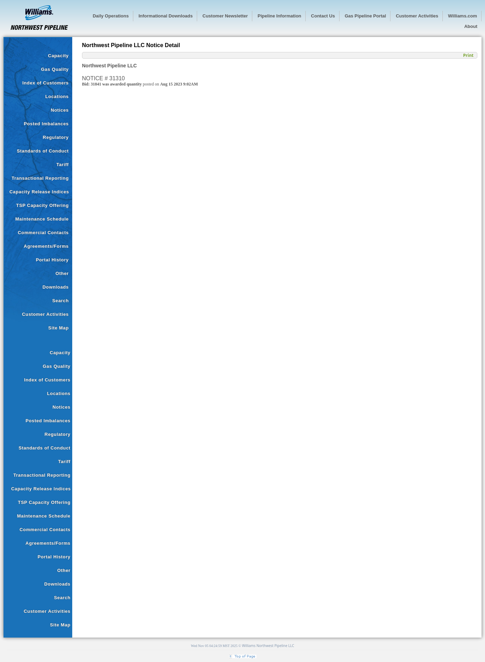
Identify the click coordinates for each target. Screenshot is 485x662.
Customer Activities (45, 314)
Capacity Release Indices (39, 191)
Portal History (52, 259)
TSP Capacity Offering (42, 205)
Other (62, 273)
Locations (57, 96)
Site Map (58, 327)
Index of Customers (45, 82)
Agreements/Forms (46, 246)
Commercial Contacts (43, 232)
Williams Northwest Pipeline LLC (268, 645)
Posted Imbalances (46, 123)
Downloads (56, 287)
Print (468, 55)
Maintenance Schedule (42, 219)
